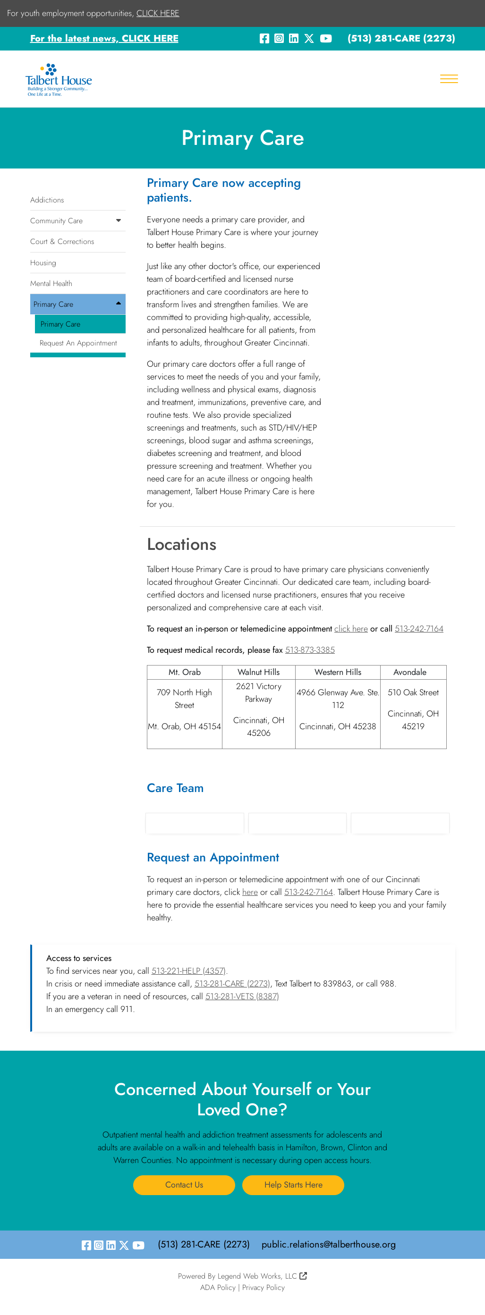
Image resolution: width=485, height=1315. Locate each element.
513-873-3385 (310, 650)
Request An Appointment (78, 342)
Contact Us (184, 1185)
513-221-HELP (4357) (189, 971)
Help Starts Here (293, 1185)
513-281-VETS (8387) (242, 996)
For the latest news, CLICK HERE (104, 38)
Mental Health (51, 283)
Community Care (78, 220)
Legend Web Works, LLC (262, 1276)
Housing (43, 262)
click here (351, 629)
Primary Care (80, 304)
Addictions (47, 199)
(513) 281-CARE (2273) (401, 38)
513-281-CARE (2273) (232, 984)
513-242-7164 (419, 629)
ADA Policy (218, 1287)
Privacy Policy (263, 1287)
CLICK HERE (157, 13)
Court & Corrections (62, 241)
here (250, 892)
